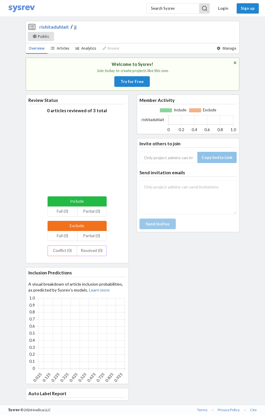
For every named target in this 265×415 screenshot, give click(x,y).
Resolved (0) (92, 250)
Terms (202, 410)
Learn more (99, 289)
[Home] (21, 8)
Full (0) (62, 211)
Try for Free (132, 81)
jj (75, 27)
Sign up (248, 8)
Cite (253, 410)
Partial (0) (91, 211)
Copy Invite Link (217, 157)
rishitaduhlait (54, 27)
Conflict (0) (62, 250)
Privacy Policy (229, 410)
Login (223, 8)
